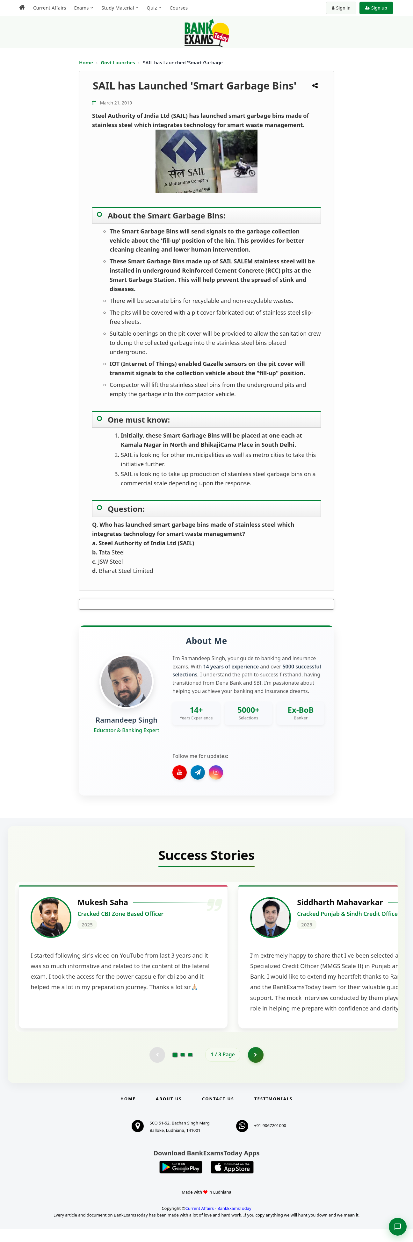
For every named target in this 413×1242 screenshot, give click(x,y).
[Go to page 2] (182, 1067)
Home (86, 62)
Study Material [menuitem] (117, 7)
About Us (169, 1111)
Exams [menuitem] (81, 7)
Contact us (218, 1111)
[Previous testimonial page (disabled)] (157, 1067)
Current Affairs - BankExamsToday (218, 1221)
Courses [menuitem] (179, 7)
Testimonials (273, 1111)
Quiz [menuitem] (152, 7)
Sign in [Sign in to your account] (341, 8)
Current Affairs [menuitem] (49, 7)
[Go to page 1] (175, 1067)
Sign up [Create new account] (376, 8)
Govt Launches (118, 62)
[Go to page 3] (190, 1067)
